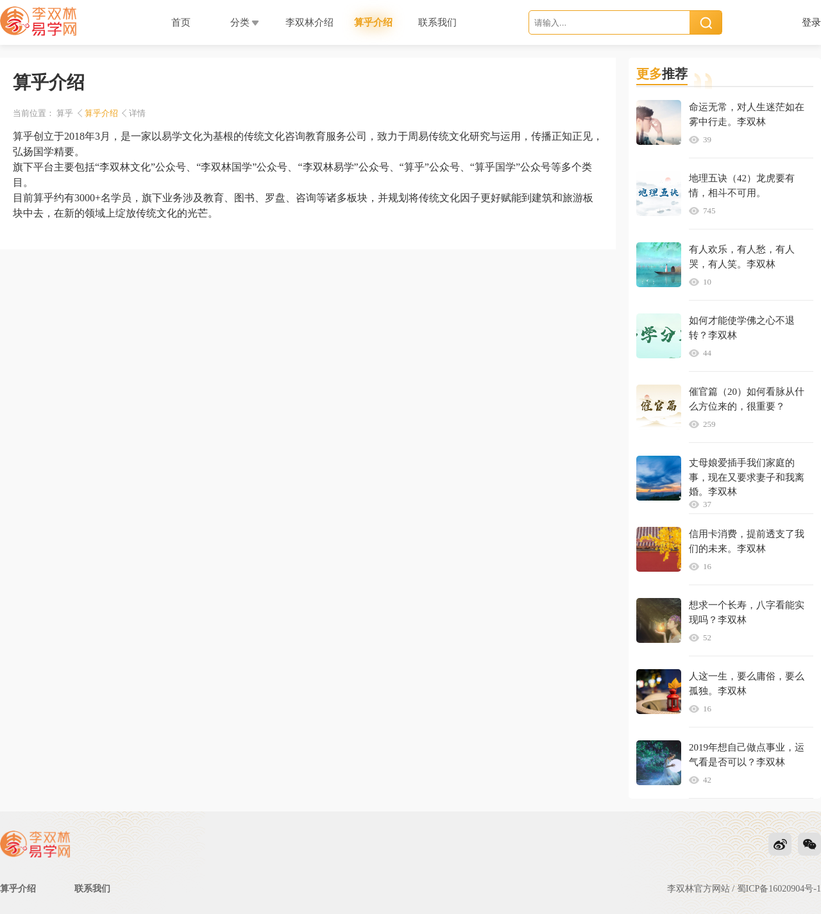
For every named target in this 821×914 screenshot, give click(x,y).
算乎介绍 (101, 113)
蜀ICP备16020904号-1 (779, 888)
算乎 (64, 113)
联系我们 (92, 888)
